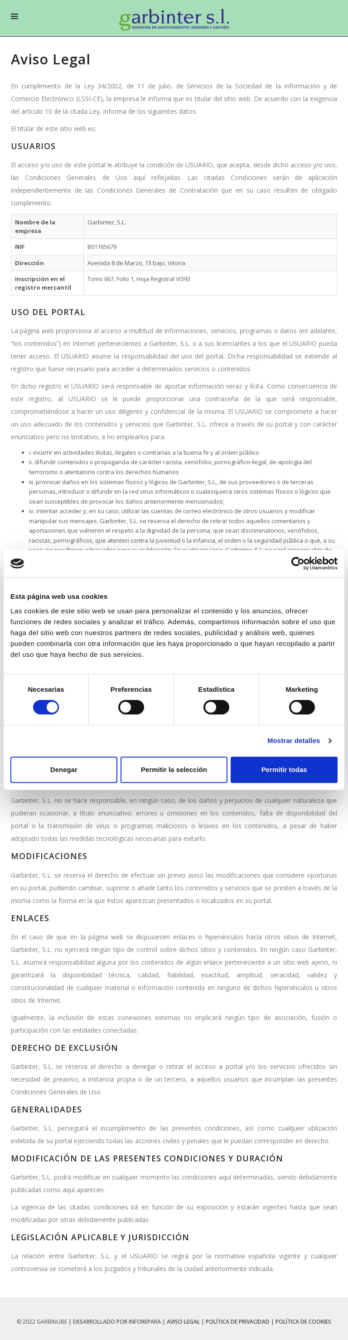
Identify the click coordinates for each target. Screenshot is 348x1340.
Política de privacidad (238, 1321)
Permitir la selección (174, 769)
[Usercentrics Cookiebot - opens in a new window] (298, 563)
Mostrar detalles (293, 740)
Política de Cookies (303, 1321)
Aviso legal (183, 1321)
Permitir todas (284, 769)
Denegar (63, 769)
